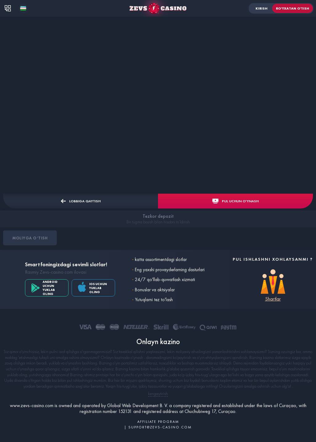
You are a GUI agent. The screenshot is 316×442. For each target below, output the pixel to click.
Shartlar (273, 299)
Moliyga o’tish (30, 238)
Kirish (262, 8)
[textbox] (23, 8)
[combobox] (23, 8)
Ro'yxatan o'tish (292, 8)
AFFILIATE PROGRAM (158, 421)
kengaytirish (158, 393)
